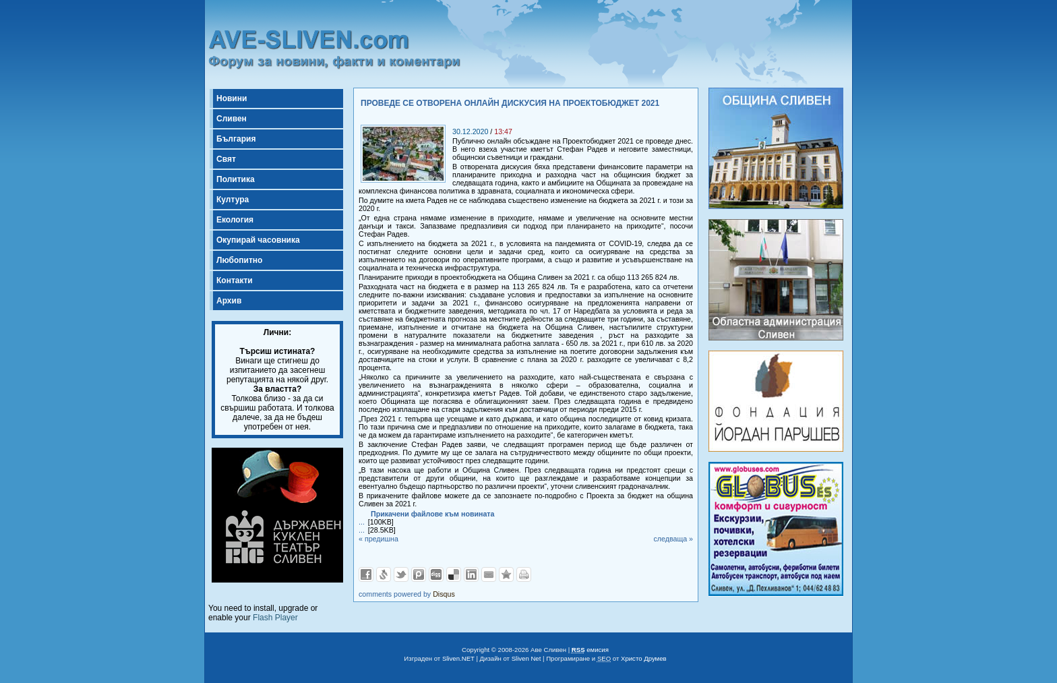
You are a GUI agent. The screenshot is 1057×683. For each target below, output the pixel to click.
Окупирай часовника (258, 240)
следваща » (673, 539)
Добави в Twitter (401, 574)
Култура (232, 199)
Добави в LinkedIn (471, 574)
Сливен (231, 118)
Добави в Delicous (453, 574)
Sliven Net (526, 658)
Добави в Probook (418, 574)
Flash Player (275, 617)
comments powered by (407, 594)
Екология (234, 220)
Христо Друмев (644, 658)
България (235, 139)
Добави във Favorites (506, 574)
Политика (235, 179)
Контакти (234, 280)
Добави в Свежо (383, 574)
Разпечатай (523, 574)
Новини (231, 98)
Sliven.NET (458, 658)
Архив (228, 300)
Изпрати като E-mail (488, 574)
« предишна (378, 539)
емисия (590, 649)
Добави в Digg (436, 574)
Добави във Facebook (366, 574)
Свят (226, 159)
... (362, 522)
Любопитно (239, 260)
